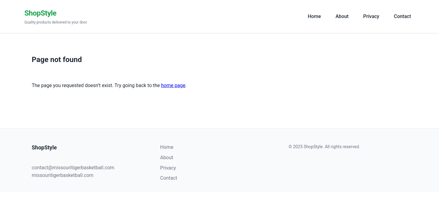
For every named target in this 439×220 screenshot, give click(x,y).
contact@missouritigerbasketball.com (73, 167)
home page (173, 85)
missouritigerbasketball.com (63, 175)
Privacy (371, 16)
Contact (402, 16)
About (341, 16)
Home (314, 16)
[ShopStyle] (161, 16)
